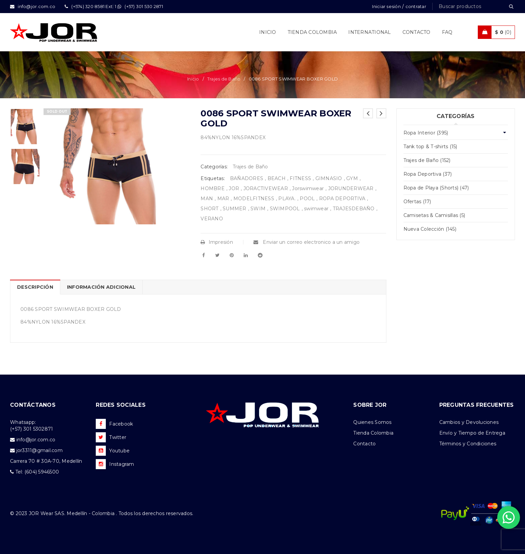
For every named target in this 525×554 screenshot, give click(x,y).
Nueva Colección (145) (429, 229)
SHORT (209, 209)
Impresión (217, 242)
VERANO (212, 219)
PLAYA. (287, 199)
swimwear (316, 209)
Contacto (364, 444)
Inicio (193, 78)
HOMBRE (213, 188)
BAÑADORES (246, 178)
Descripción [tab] (35, 287)
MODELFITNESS (253, 199)
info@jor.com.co (36, 440)
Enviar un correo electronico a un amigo (306, 242)
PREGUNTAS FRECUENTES (476, 405)
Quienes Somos (372, 422)
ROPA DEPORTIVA (342, 199)
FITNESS (300, 178)
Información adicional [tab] (101, 287)
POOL (307, 199)
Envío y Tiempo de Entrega (472, 433)
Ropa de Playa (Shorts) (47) (436, 188)
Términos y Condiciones (468, 444)
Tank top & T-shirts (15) (430, 147)
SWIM (258, 209)
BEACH (277, 178)
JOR (234, 188)
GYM (352, 178)
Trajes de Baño (224, 78)
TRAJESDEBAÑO (354, 209)
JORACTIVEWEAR (265, 188)
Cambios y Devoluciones (469, 422)
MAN (207, 199)
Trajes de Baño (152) (427, 160)
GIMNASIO (328, 178)
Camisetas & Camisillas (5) (434, 215)
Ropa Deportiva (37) (427, 174)
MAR (223, 199)
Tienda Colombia (373, 433)
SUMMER (234, 209)
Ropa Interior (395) (425, 133)
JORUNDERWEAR (351, 188)
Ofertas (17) (417, 202)
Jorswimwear (308, 188)
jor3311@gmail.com (39, 450)
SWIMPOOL (285, 209)
